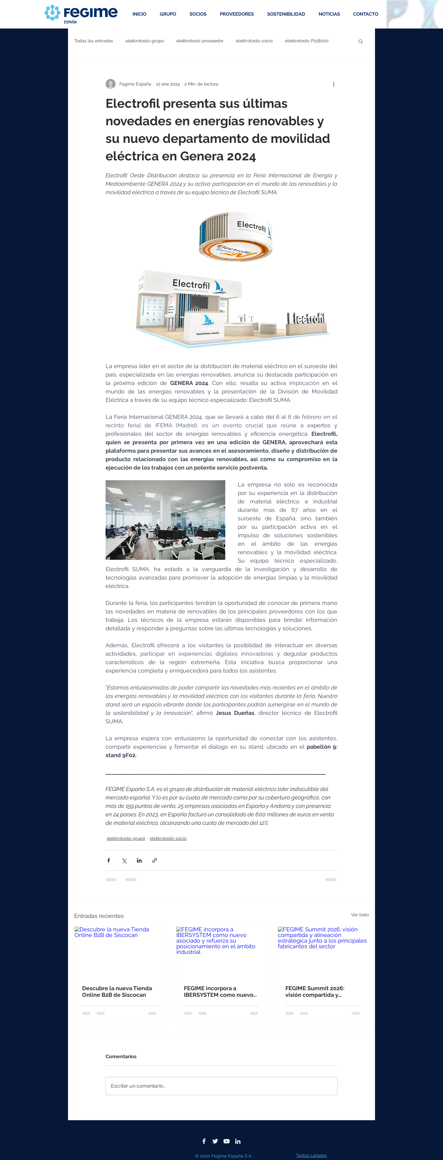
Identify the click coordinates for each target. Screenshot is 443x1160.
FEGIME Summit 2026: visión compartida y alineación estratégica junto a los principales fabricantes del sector (315, 991)
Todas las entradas (93, 40)
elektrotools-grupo (145, 40)
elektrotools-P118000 (307, 40)
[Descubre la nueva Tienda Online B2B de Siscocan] (120, 952)
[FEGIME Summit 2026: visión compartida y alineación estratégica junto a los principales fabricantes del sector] (323, 952)
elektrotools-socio (254, 40)
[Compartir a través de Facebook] (109, 860)
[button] (361, 41)
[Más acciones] (333, 84)
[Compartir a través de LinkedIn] (139, 860)
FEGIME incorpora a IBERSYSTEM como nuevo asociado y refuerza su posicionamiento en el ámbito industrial (218, 991)
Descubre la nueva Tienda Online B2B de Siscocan (117, 991)
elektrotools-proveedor (199, 40)
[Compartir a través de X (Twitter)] (124, 860)
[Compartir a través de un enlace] (155, 860)
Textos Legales (311, 1155)
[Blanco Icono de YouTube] (226, 1141)
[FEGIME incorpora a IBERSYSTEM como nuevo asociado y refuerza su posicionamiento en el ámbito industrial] (221, 952)
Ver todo (360, 914)
